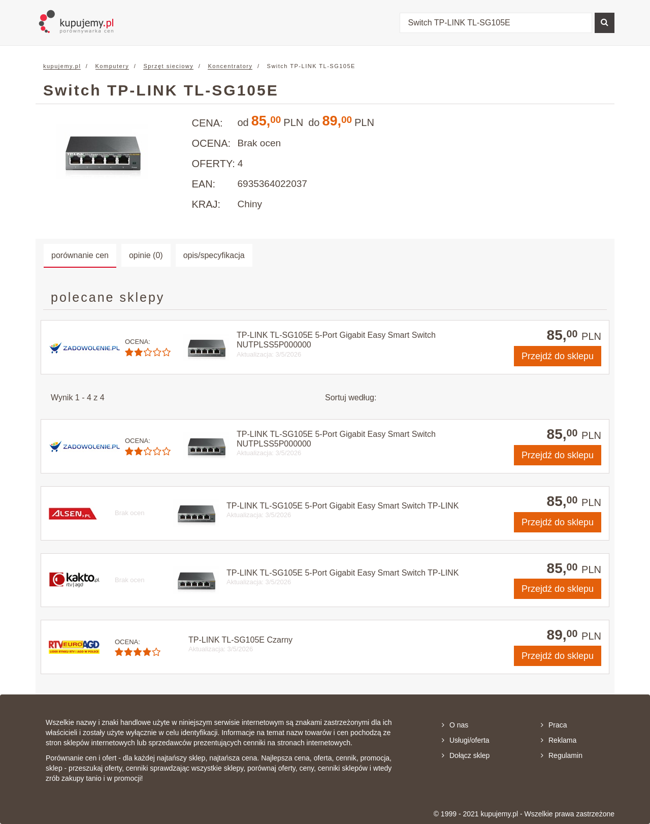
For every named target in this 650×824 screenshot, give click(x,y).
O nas (455, 725)
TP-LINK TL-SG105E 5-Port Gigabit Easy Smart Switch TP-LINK (342, 505)
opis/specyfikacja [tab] (214, 255)
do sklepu (558, 356)
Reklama (558, 740)
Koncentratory (230, 66)
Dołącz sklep (466, 755)
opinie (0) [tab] (146, 255)
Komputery (112, 66)
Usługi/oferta (466, 740)
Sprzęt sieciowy (168, 66)
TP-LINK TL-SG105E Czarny (240, 640)
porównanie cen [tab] (80, 255)
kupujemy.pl (62, 66)
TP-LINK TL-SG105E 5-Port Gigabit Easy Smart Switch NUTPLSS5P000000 (336, 340)
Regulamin (561, 755)
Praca (554, 725)
